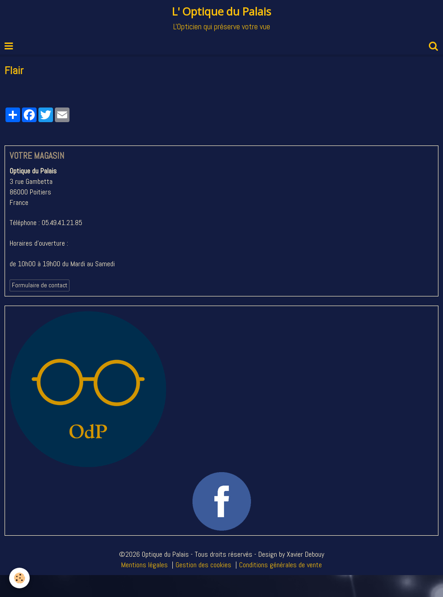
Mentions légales (144, 565)
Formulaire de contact (39, 285)
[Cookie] (19, 578)
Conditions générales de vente (280, 565)
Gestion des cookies (203, 565)
